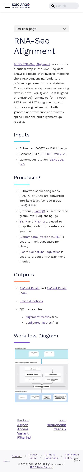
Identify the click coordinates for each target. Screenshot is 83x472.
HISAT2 (39, 221)
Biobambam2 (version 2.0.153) (40, 236)
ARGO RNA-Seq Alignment (32, 64)
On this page (27, 29)
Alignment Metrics (38, 317)
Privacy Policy (33, 456)
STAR (23, 221)
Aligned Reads (30, 288)
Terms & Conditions (51, 456)
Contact (17, 456)
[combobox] (64, 6)
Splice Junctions (31, 301)
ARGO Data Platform (41, 467)
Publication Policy (72, 456)
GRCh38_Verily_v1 (53, 154)
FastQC (39, 211)
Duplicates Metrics (39, 322)
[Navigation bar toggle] (7, 6)
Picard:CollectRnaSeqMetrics (40, 251)
